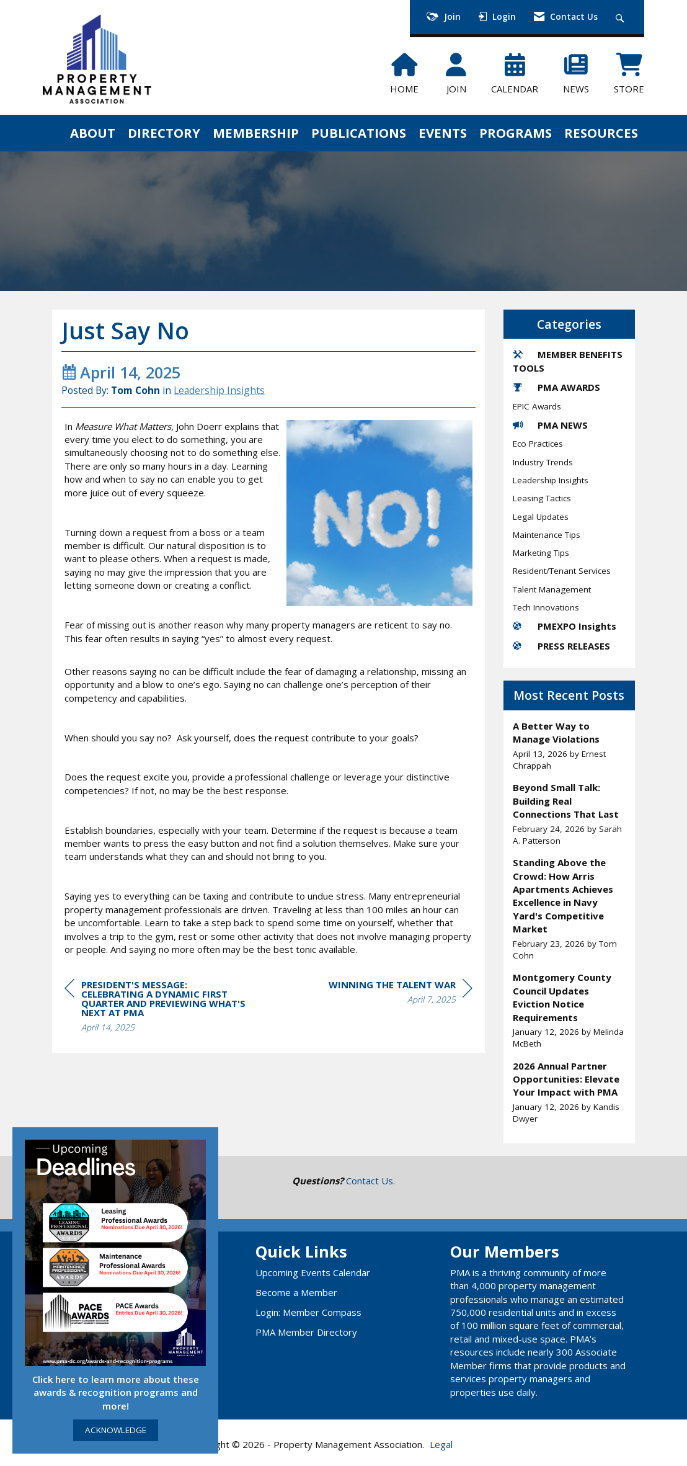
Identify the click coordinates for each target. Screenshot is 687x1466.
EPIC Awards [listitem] (537, 406)
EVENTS (443, 132)
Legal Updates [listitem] (541, 516)
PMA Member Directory (306, 1332)
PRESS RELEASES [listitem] (561, 646)
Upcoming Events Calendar (312, 1272)
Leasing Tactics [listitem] (542, 498)
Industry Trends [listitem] (543, 462)
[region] (400, 993)
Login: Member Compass (308, 1312)
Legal (441, 1444)
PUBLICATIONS (358, 132)
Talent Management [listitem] (552, 589)
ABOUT (92, 132)
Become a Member (296, 1292)
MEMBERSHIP (256, 132)
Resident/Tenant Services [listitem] (562, 570)
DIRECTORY (164, 132)
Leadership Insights (219, 390)
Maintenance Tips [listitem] (546, 534)
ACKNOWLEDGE (115, 1430)
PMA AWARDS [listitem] (556, 387)
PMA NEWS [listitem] (550, 425)
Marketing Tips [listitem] (541, 552)
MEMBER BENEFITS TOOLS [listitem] (568, 360)
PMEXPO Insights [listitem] (564, 626)
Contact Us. (370, 1180)
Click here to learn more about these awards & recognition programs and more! (115, 1392)
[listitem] (569, 746)
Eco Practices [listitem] (538, 443)
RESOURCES (601, 132)
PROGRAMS (515, 132)
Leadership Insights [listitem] (550, 480)
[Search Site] (621, 17)
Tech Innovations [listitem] (546, 607)
